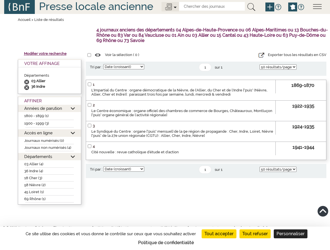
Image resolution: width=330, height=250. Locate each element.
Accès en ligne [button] (38, 132)
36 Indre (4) (33, 171)
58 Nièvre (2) (35, 185)
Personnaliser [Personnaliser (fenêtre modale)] (291, 233)
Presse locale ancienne (96, 6)
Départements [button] (38, 156)
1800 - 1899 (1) (36, 116)
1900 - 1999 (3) (36, 123)
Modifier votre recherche (45, 54)
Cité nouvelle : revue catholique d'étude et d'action (135, 152)
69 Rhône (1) (35, 199)
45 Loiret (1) (34, 192)
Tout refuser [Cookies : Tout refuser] (255, 233)
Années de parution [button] (43, 108)
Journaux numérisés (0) (44, 141)
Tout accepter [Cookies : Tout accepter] (219, 233)
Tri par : (96, 67)
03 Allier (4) (33, 164)
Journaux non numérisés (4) (47, 147)
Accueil (24, 20)
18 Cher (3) (33, 178)
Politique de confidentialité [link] (166, 242)
